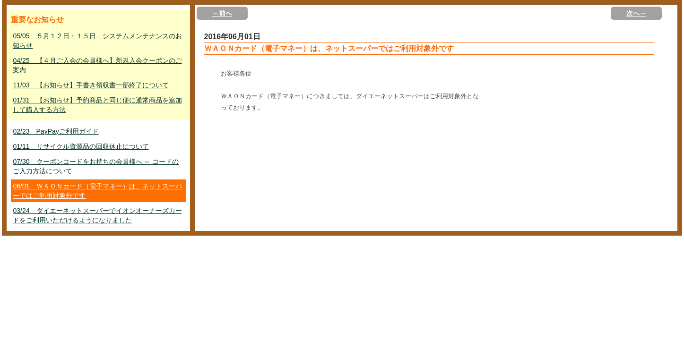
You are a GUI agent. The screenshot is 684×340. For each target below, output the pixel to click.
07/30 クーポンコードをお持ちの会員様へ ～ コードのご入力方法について (96, 166)
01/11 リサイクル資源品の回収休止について (80, 146)
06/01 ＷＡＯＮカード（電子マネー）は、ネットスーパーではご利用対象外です (97, 190)
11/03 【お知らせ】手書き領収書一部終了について (90, 85)
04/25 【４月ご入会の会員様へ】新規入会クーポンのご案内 (97, 65)
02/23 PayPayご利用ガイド (55, 131)
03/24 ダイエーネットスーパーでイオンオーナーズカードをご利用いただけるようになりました (97, 215)
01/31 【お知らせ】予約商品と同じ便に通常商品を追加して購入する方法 (97, 104)
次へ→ (636, 13)
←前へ (222, 13)
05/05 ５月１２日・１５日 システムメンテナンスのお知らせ (97, 40)
